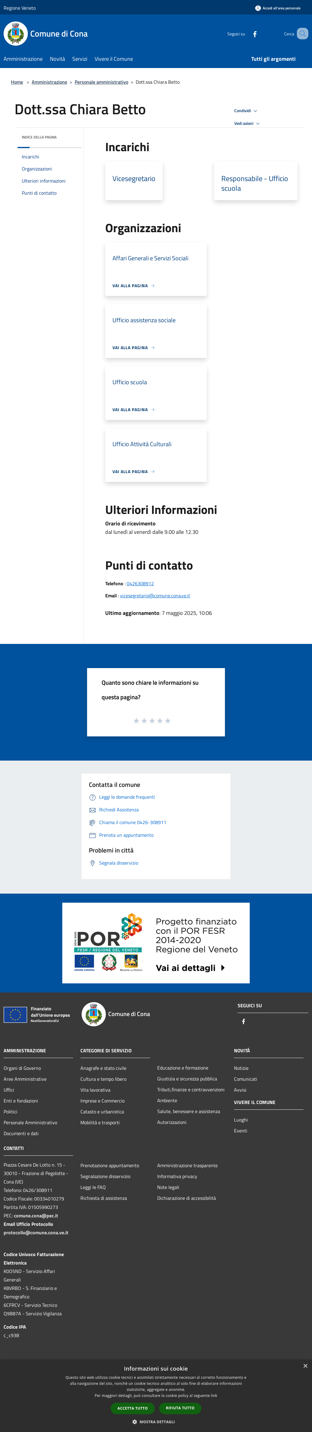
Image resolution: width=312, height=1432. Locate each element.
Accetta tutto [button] (133, 1408)
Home (17, 82)
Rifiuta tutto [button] (180, 1408)
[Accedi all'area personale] (277, 8)
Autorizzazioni (172, 1122)
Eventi (240, 1130)
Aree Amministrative (25, 1079)
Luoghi (241, 1119)
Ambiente (167, 1100)
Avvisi (240, 1089)
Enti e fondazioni (21, 1100)
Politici (11, 1111)
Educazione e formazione (182, 1067)
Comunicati (245, 1079)
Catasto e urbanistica (102, 1111)
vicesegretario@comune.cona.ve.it (155, 595)
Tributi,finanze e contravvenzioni (191, 1089)
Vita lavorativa (95, 1089)
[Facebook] (247, 33)
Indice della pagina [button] (39, 137)
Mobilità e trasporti (100, 1122)
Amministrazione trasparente (187, 1165)
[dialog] (156, 1396)
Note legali (168, 1187)
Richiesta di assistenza (103, 1198)
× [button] (305, 1366)
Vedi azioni (248, 123)
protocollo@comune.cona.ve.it (36, 1232)
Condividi (246, 111)
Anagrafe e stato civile (103, 1068)
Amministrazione (49, 82)
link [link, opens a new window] (214, 1395)
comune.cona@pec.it (36, 1215)
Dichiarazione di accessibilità (186, 1198)
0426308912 (140, 583)
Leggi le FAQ (93, 1187)
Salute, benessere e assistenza (188, 1111)
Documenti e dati (21, 1133)
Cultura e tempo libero (103, 1079)
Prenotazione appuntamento (109, 1165)
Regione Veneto (20, 7)
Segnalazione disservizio (105, 1176)
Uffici (9, 1089)
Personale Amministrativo (30, 1122)
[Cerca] (301, 33)
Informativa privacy (177, 1176)
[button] (156, 1422)
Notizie (241, 1068)
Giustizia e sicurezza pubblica (187, 1078)
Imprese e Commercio (102, 1100)
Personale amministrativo (101, 82)
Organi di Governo (22, 1068)
